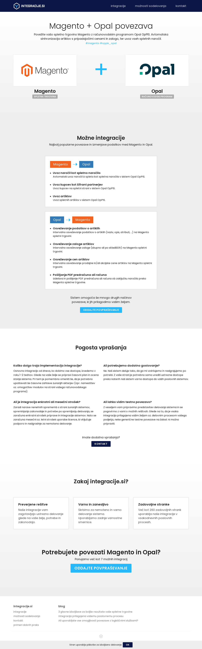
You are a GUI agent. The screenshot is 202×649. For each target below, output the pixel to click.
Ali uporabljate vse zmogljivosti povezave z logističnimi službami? (98, 620)
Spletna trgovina (45, 96)
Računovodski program (157, 96)
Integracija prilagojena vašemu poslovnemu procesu (90, 616)
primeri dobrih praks (26, 625)
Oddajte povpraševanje (101, 310)
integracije (118, 6)
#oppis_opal (108, 43)
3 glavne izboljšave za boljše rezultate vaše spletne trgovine (95, 612)
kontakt (181, 6)
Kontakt (101, 444)
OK (127, 644)
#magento (92, 43)
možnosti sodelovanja (150, 6)
